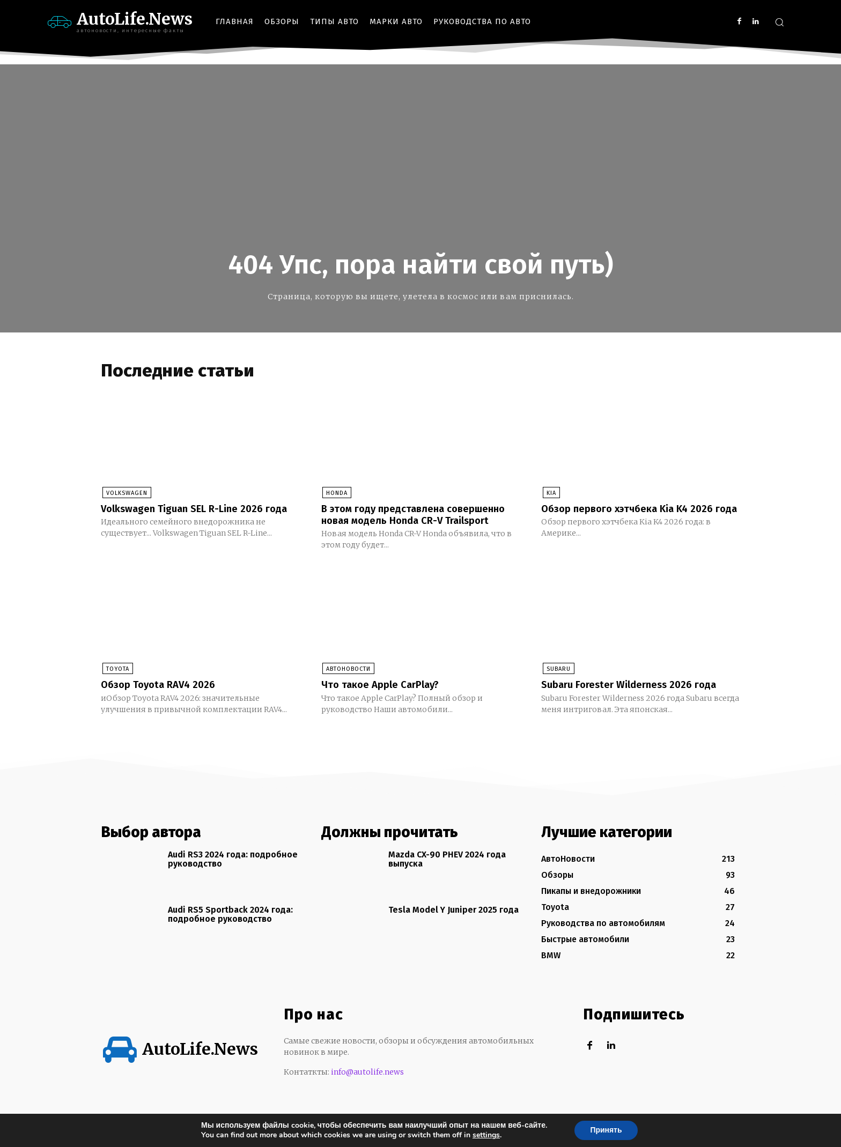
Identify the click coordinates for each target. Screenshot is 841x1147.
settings (485, 1135)
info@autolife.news (367, 1084)
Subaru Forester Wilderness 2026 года (635, 696)
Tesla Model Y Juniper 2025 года (453, 921)
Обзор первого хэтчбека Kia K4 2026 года (633, 514)
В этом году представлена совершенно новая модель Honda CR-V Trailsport (419, 520)
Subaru (557, 681)
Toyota (116, 681)
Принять (606, 1130)
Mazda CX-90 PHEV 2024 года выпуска (447, 871)
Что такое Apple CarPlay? (384, 696)
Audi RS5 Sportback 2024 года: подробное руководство (230, 926)
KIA (550, 493)
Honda (335, 493)
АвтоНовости (347, 681)
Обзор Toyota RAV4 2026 (162, 696)
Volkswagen (125, 493)
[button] (779, 22)
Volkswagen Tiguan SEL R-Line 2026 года (187, 514)
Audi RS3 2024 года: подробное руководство (233, 871)
